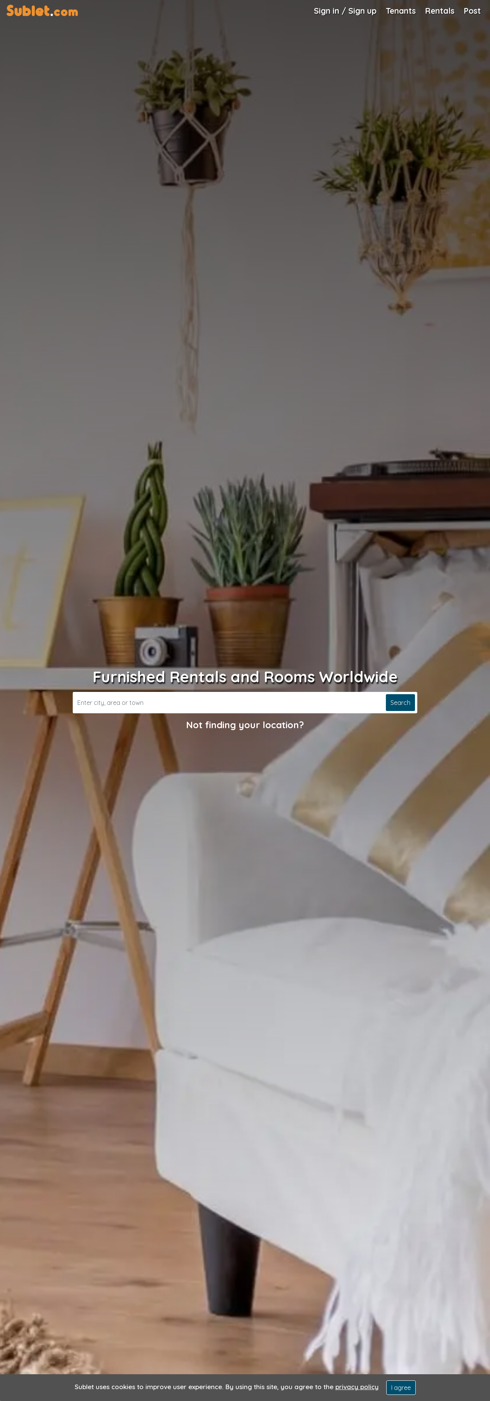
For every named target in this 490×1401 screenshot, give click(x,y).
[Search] (228, 702)
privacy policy (357, 1387)
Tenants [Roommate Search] (401, 11)
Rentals (439, 11)
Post (472, 11)
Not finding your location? (245, 725)
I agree (401, 1387)
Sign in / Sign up (345, 11)
